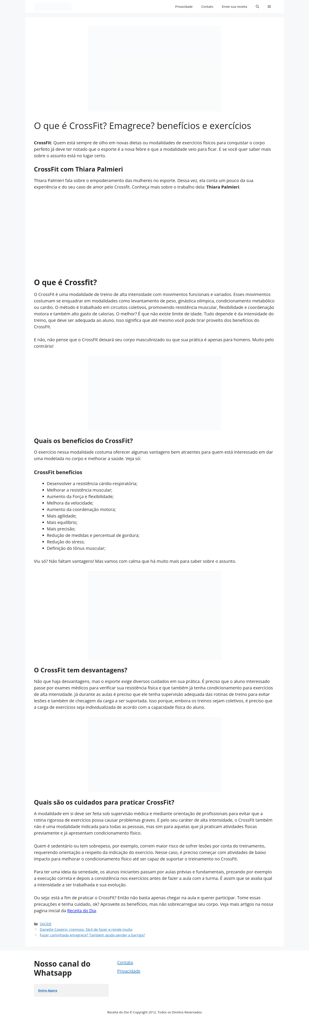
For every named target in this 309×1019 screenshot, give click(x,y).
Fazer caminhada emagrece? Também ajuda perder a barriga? (92, 935)
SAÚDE (45, 924)
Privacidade (184, 6)
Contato (207, 6)
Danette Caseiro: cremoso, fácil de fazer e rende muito (86, 929)
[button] (257, 6)
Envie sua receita (234, 6)
